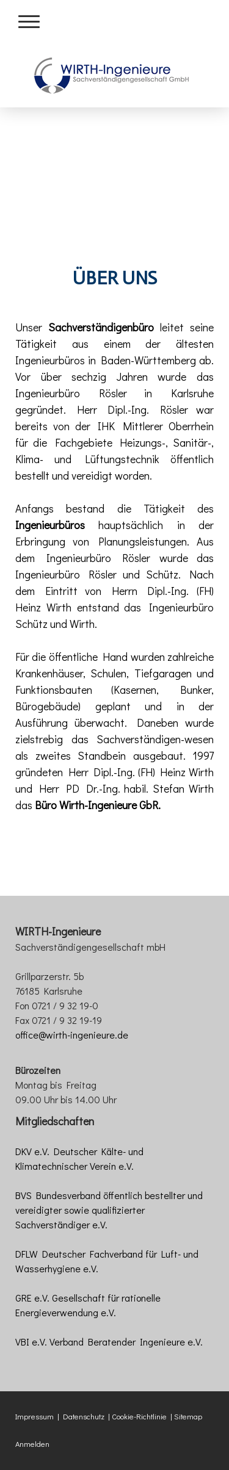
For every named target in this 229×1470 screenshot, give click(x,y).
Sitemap (188, 1416)
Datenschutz (83, 1416)
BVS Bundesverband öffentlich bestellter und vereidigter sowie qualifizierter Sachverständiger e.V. (109, 1210)
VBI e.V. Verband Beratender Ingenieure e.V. (109, 1341)
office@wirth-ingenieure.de (71, 1034)
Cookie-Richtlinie (139, 1416)
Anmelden (32, 1444)
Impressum (34, 1416)
